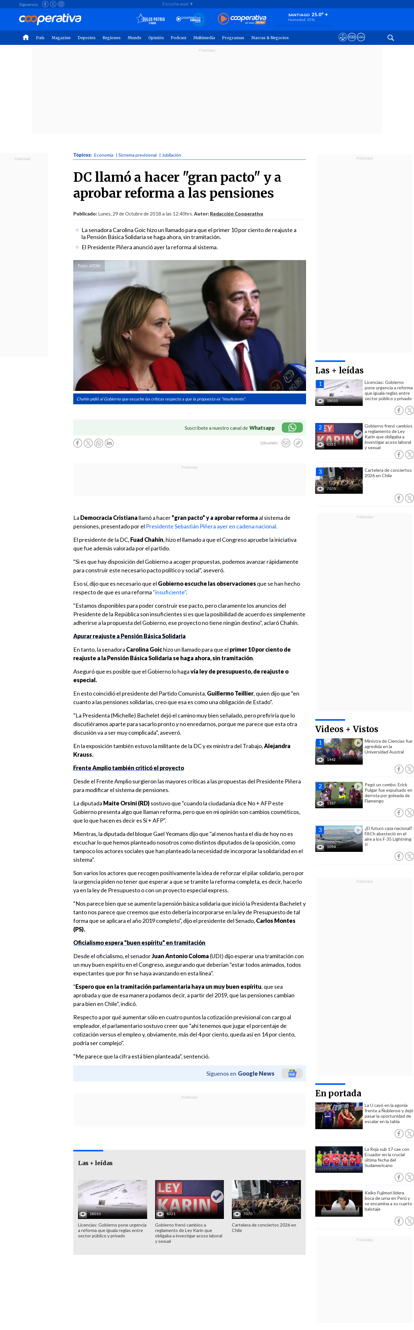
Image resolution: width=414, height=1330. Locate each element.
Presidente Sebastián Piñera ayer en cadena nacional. (211, 526)
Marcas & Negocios (270, 37)
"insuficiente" (169, 592)
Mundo (134, 37)
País (40, 37)
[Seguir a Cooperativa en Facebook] (45, 4)
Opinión (156, 37)
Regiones (112, 37)
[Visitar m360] (351, 43)
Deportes (87, 37)
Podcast (178, 37)
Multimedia (204, 37)
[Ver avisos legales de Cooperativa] (343, 43)
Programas (233, 37)
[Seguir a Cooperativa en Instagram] (61, 4)
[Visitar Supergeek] (361, 43)
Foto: (83, 265)
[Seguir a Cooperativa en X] (53, 4)
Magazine (61, 37)
